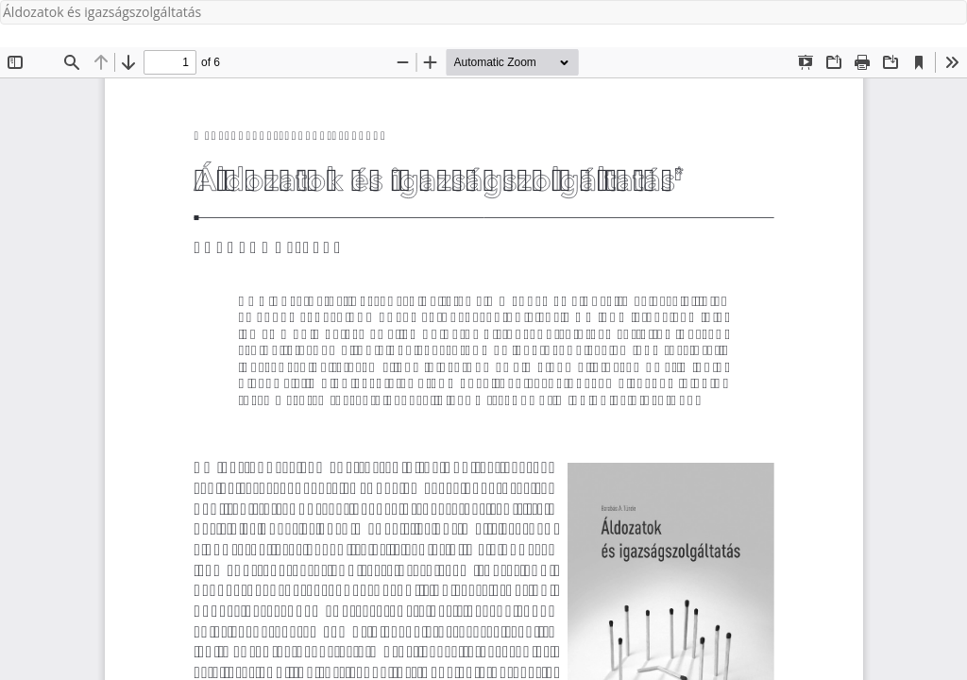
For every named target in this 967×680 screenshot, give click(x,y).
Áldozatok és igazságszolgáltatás (102, 12)
